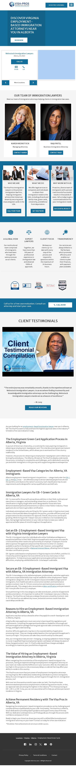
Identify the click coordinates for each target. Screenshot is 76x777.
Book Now (19, 40)
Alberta (33, 738)
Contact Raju (56, 153)
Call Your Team (13, 211)
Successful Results (62, 209)
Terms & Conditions (40, 755)
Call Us (19, 62)
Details (16, 68)
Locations (19, 738)
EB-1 (67, 477)
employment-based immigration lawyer (38, 426)
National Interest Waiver (40, 548)
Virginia (26, 738)
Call (24, 68)
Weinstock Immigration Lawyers (19, 53)
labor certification (50, 586)
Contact (54, 755)
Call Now (61, 305)
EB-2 (8, 480)
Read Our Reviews (38, 407)
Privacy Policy (23, 755)
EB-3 (15, 480)
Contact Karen (20, 153)
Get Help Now (38, 211)
